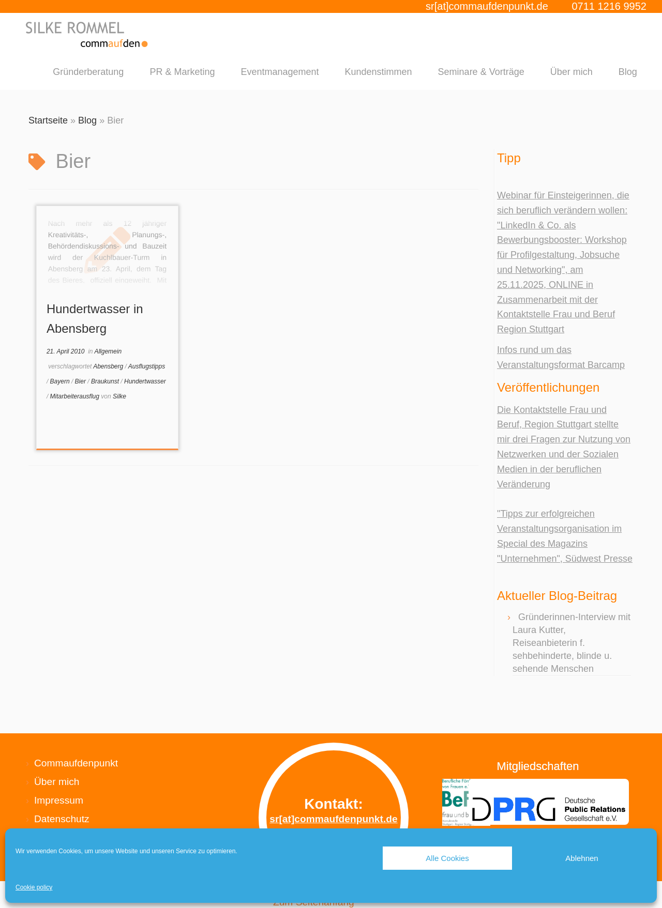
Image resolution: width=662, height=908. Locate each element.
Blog (628, 72)
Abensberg (109, 366)
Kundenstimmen (378, 72)
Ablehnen (581, 858)
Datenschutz (61, 818)
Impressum (58, 800)
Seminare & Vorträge (481, 72)
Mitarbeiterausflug (75, 396)
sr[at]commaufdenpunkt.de (487, 6)
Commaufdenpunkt (76, 763)
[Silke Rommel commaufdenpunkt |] (87, 34)
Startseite (48, 120)
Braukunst (106, 381)
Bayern (60, 381)
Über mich (571, 72)
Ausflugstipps (146, 366)
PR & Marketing (182, 72)
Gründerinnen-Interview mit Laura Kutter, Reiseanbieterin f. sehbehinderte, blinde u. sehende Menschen (571, 643)
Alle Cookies (447, 858)
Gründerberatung (88, 72)
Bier (81, 381)
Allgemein (108, 351)
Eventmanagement (279, 72)
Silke (119, 396)
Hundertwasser (145, 381)
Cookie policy (34, 887)
